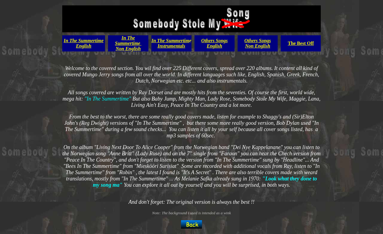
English (84, 45)
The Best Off (301, 43)
